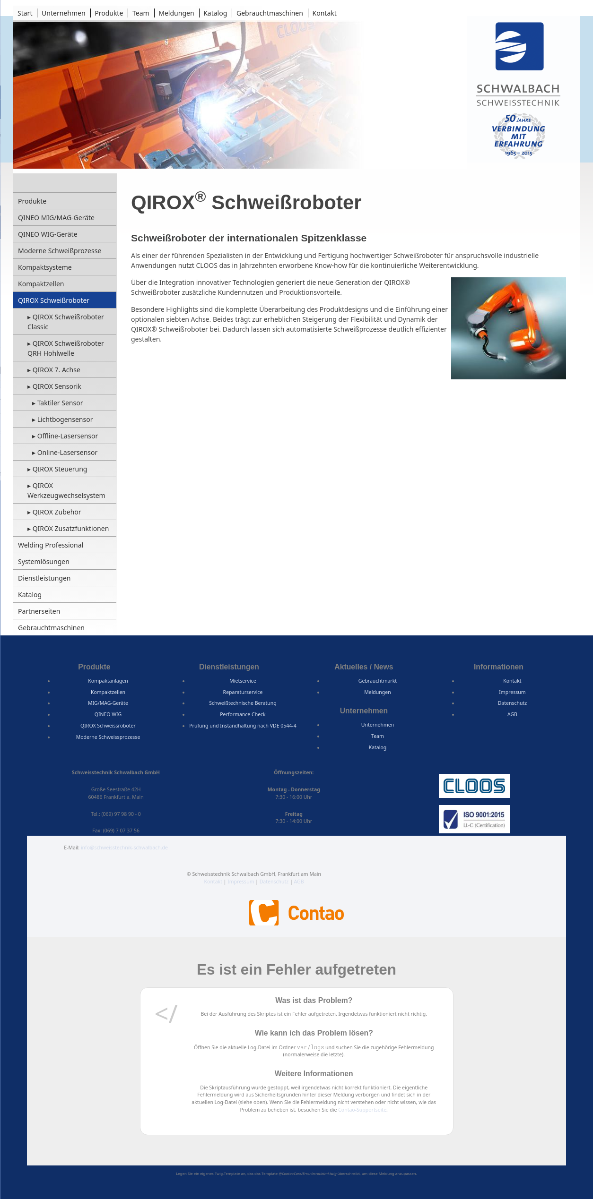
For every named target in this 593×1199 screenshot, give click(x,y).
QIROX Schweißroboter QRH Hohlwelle (65, 348)
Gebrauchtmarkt (377, 680)
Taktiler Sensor (60, 402)
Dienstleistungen (44, 578)
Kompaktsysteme (45, 267)
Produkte (109, 13)
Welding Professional (50, 544)
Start (24, 13)
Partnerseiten (39, 611)
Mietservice (242, 680)
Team (140, 13)
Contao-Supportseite (362, 1109)
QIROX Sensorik (57, 386)
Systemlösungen (44, 561)
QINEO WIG (108, 714)
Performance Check (243, 714)
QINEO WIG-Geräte (48, 234)
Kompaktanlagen (108, 680)
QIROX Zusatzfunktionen (71, 528)
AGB (512, 714)
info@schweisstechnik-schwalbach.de (124, 847)
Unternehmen (63, 13)
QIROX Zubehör (57, 511)
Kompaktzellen (41, 283)
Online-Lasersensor (67, 452)
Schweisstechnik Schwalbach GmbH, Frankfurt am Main (518, 65)
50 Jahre (518, 135)
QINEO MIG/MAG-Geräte (56, 217)
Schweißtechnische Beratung (242, 703)
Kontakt (325, 13)
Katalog (215, 13)
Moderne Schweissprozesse (108, 737)
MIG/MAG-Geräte (108, 703)
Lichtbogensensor (65, 419)
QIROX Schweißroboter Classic (65, 321)
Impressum (512, 692)
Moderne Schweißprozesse (59, 250)
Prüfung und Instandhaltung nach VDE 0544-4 (242, 725)
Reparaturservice (243, 692)
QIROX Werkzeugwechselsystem (66, 490)
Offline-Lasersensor (67, 435)
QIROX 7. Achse (56, 369)
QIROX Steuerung (60, 468)
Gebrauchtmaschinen (269, 13)
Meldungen (176, 13)
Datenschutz (512, 703)
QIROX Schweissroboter (108, 725)
